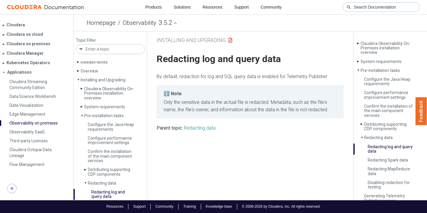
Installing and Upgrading (103, 80)
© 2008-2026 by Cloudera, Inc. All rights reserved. (281, 206)
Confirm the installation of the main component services (110, 156)
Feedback (421, 111)
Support (241, 7)
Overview (89, 71)
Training (189, 206)
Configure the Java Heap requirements (111, 126)
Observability (139, 22)
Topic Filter (86, 40)
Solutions (182, 7)
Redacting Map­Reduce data (389, 171)
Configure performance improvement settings (110, 140)
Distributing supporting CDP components (109, 171)
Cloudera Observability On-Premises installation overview (109, 93)
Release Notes (94, 62)
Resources (212, 7)
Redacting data (102, 183)
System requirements (104, 106)
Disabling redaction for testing (389, 184)
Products (153, 7)
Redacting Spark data (388, 160)
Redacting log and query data (108, 194)
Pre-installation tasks (104, 115)
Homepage (101, 22)
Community (271, 7)
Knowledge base (219, 206)
